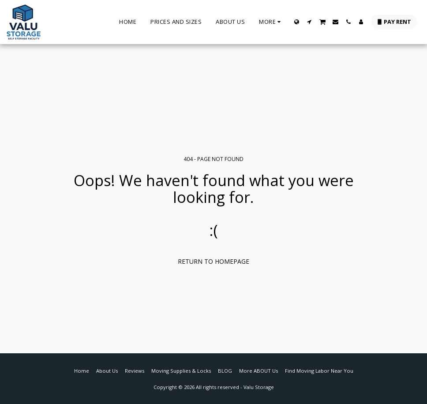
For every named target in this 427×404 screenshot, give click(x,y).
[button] (309, 22)
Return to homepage (213, 261)
